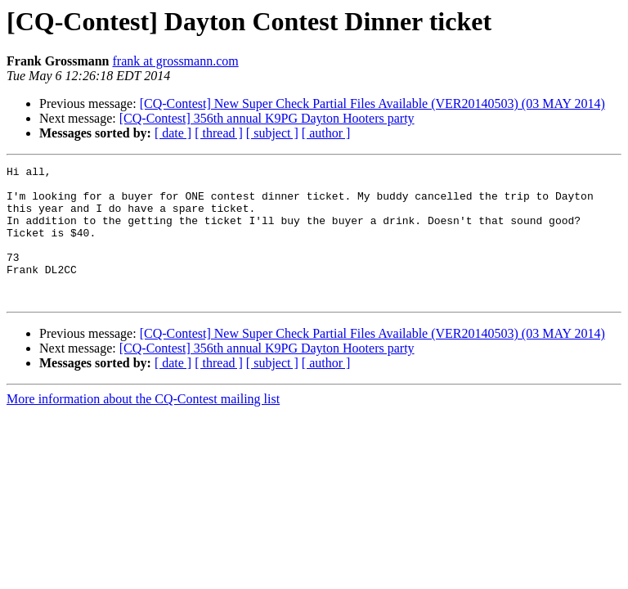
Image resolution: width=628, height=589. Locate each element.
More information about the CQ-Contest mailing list (143, 426)
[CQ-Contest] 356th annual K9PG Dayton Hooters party (267, 118)
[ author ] (326, 133)
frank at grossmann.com (176, 61)
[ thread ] (219, 133)
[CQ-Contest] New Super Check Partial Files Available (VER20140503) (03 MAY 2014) (372, 103)
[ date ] (173, 133)
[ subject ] (272, 133)
